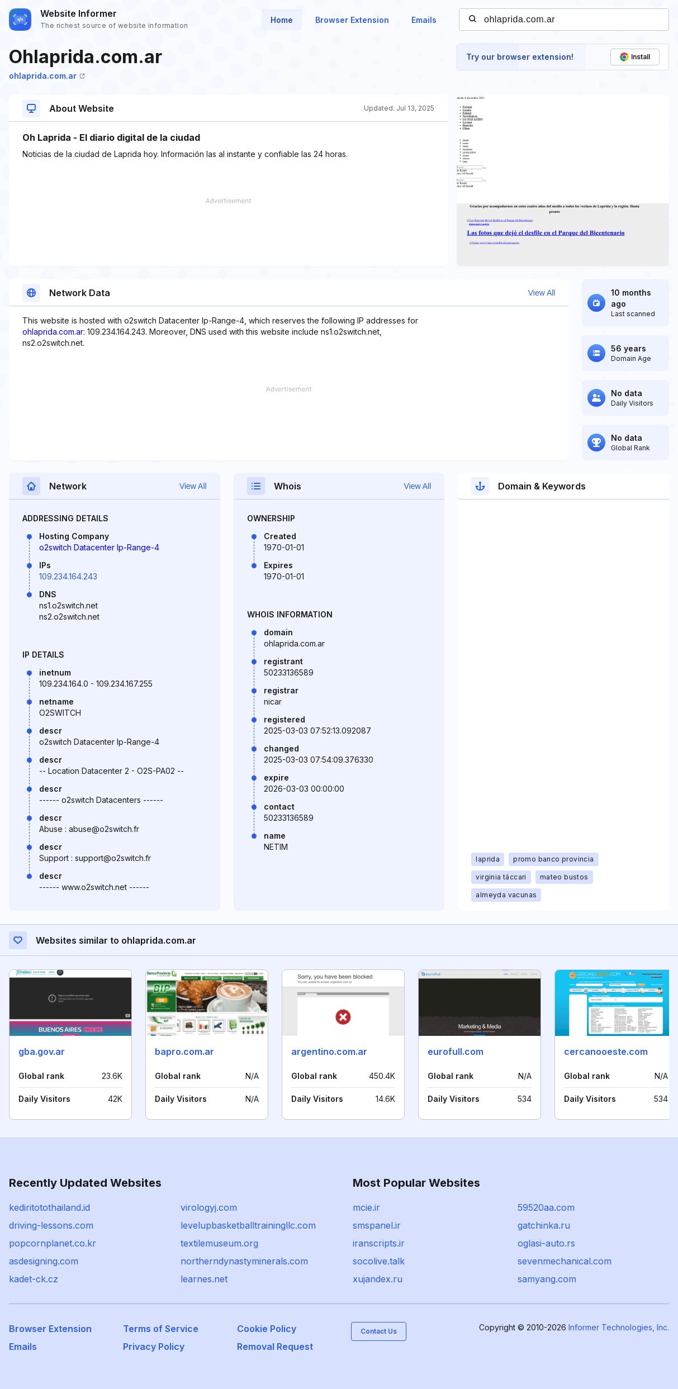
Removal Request (275, 1346)
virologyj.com (209, 1207)
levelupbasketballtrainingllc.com (248, 1225)
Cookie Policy (266, 1328)
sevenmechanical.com (564, 1261)
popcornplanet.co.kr (52, 1243)
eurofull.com (455, 1051)
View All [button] (542, 292)
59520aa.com (546, 1207)
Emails (424, 20)
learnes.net (204, 1279)
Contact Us (379, 1331)
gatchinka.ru (544, 1225)
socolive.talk (379, 1261)
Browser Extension (352, 20)
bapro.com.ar (184, 1051)
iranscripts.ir (379, 1243)
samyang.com (547, 1279)
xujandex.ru (377, 1279)
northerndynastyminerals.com (244, 1261)
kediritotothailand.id (49, 1207)
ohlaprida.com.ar (47, 75)
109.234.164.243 (68, 576)
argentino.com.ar (329, 1051)
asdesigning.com (43, 1261)
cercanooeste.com (606, 1051)
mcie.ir (366, 1207)
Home (282, 20)
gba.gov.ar (41, 1051)
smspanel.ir (377, 1225)
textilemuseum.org (219, 1243)
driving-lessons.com (51, 1225)
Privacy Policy (153, 1346)
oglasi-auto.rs (546, 1243)
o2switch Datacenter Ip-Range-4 (99, 547)
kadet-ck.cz (33, 1279)
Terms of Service (160, 1328)
